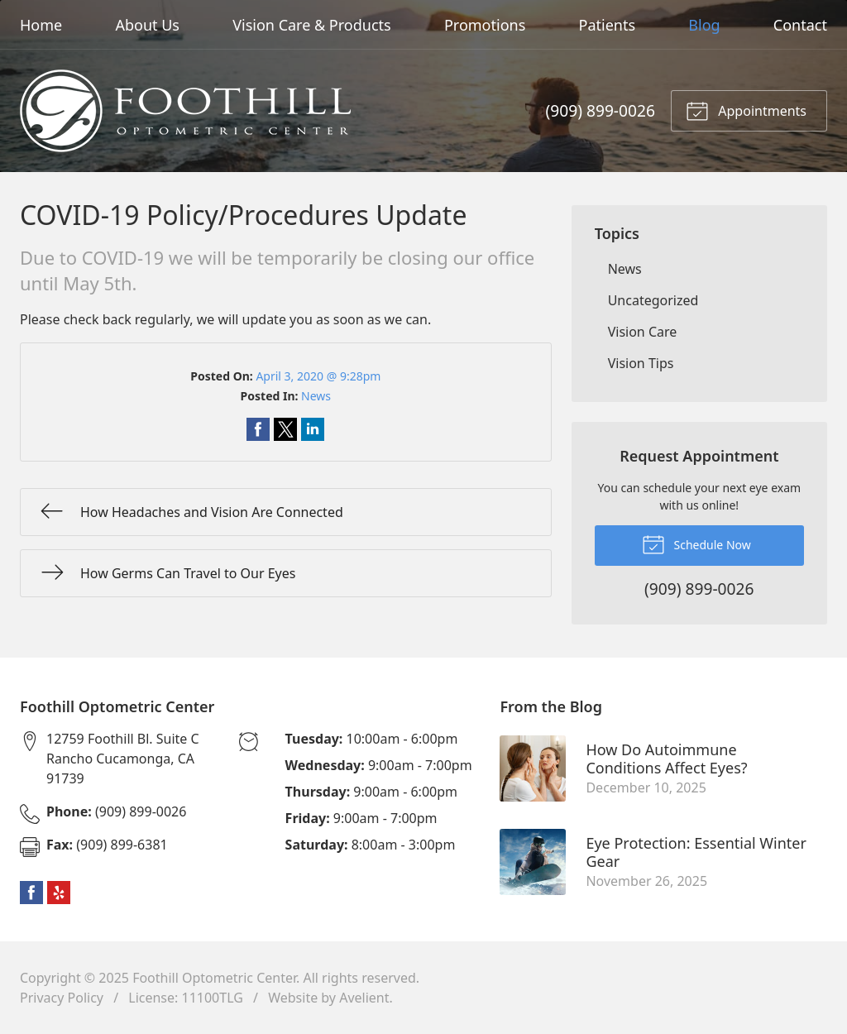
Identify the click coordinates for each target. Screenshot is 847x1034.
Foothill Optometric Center (214, 978)
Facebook (31, 892)
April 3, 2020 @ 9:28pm (318, 376)
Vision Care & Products (311, 25)
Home (41, 25)
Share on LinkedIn (312, 429)
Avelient (364, 998)
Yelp (58, 892)
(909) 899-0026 (600, 110)
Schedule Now (696, 543)
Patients (607, 25)
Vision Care (642, 332)
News (316, 396)
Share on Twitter (285, 429)
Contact (800, 25)
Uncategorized (653, 300)
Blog (704, 25)
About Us (147, 25)
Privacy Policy (61, 998)
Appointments (746, 110)
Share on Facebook (258, 429)
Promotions (484, 25)
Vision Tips (641, 363)
